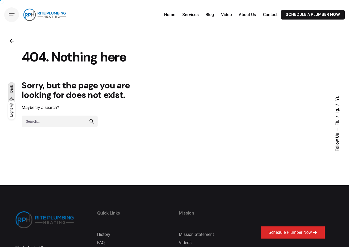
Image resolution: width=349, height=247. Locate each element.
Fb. (337, 122)
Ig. (337, 110)
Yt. (337, 98)
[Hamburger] (11, 14)
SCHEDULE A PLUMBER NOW (313, 14)
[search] (92, 125)
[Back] (11, 41)
